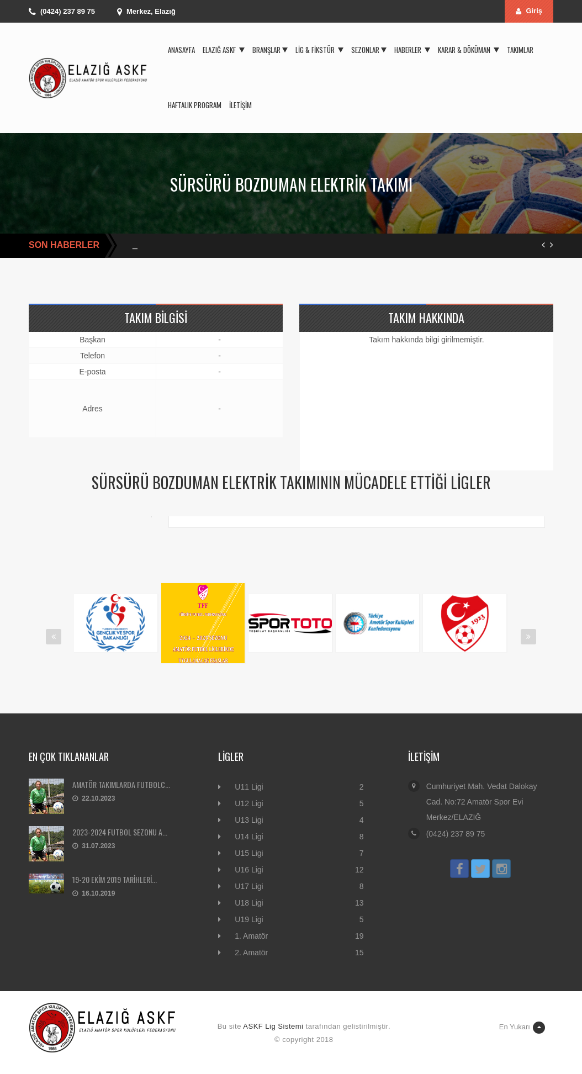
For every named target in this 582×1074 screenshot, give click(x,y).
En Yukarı (522, 1028)
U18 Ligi (249, 902)
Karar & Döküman (468, 49)
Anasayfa (181, 49)
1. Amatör (251, 936)
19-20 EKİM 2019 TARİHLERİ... (114, 879)
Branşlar (270, 49)
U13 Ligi (249, 820)
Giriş (529, 11)
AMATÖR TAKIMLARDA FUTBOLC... (121, 784)
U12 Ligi (249, 803)
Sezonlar (369, 49)
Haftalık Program (194, 104)
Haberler (412, 49)
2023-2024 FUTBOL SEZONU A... (119, 832)
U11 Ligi (249, 786)
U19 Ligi (249, 919)
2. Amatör (251, 952)
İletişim (240, 104)
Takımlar (520, 49)
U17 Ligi (249, 886)
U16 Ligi (249, 869)
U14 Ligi (249, 836)
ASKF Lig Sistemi (273, 1026)
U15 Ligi (249, 853)
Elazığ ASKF (224, 49)
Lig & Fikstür (319, 49)
